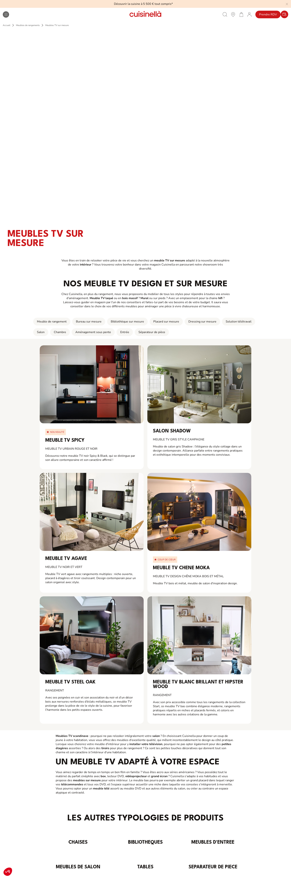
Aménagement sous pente (93, 332)
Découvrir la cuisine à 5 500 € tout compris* (143, 4)
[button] (7, 871)
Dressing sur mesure (202, 322)
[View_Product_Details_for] (92, 384)
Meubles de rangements (28, 25)
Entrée (124, 332)
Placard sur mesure (166, 322)
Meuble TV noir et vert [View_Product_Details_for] (63, 567)
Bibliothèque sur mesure (127, 322)
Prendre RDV (268, 14)
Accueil (6, 25)
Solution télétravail (238, 322)
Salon (41, 332)
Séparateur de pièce (151, 332)
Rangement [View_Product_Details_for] (54, 690)
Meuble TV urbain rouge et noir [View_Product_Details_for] (71, 449)
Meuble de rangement (52, 322)
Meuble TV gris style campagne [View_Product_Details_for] (178, 439)
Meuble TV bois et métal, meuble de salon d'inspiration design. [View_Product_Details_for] (195, 583)
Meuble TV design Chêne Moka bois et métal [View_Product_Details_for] (188, 576)
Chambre (60, 332)
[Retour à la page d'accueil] (145, 14)
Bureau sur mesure (89, 322)
